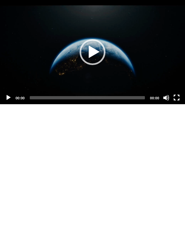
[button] (92, 52)
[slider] (87, 97)
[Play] (8, 97)
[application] (92, 52)
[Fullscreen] (176, 97)
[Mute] (166, 97)
